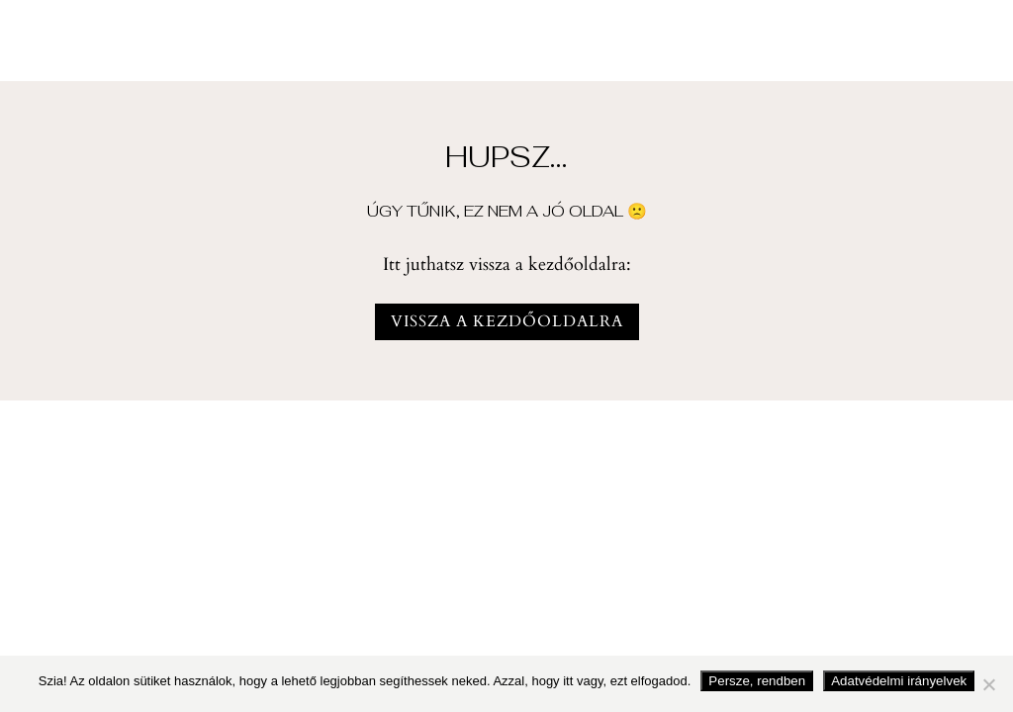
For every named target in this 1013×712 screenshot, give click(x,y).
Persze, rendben (756, 680)
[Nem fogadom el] (988, 684)
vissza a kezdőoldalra (507, 321)
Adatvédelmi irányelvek (899, 680)
